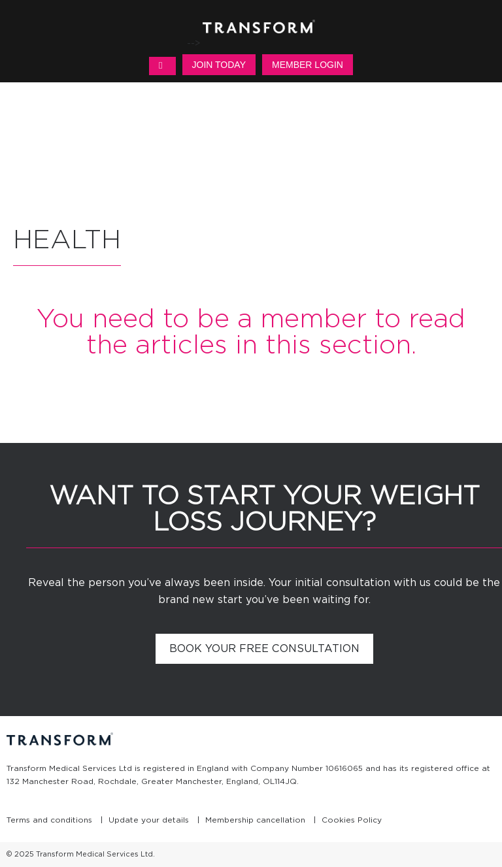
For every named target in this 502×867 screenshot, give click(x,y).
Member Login (307, 64)
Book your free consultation (264, 648)
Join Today (219, 64)
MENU (162, 66)
